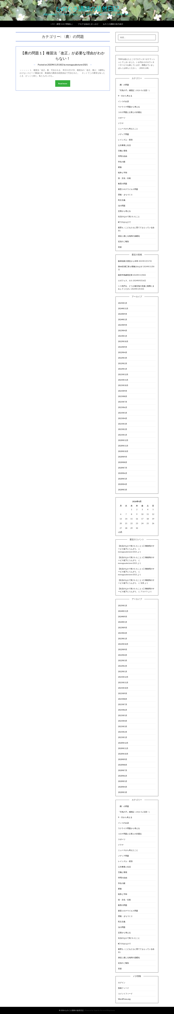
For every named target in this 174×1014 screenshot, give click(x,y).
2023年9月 (122, 325)
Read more (62, 83)
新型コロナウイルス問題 (128, 189)
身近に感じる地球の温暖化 (129, 236)
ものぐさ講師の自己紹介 (113, 24)
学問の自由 (122, 156)
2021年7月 (122, 402)
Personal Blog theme (107, 1010)
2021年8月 (122, 396)
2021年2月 (122, 429)
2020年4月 (122, 484)
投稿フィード (123, 988)
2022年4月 (122, 352)
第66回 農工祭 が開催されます (130, 266)
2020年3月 (122, 489)
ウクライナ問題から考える (129, 107)
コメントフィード (125, 993)
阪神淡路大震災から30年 (128, 261)
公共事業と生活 (124, 145)
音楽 (120, 247)
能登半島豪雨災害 (125, 275)
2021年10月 (123, 385)
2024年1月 (122, 319)
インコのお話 (123, 101)
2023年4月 (122, 330)
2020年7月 (122, 468)
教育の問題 (122, 183)
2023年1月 (122, 336)
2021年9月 (122, 391)
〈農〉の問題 (123, 85)
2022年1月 (122, 369)
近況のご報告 (123, 241)
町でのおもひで (124, 222)
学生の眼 (121, 162)
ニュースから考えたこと (128, 129)
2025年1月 (122, 303)
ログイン (121, 982)
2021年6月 (122, 407)
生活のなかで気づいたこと (129, 216)
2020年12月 (123, 440)
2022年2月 (122, 363)
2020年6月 (122, 473)
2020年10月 (123, 451)
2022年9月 (122, 347)
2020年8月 (122, 462)
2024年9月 (122, 314)
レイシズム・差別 (125, 140)
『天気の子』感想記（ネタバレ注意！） (134, 90)
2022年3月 (122, 358)
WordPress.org (124, 999)
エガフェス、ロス (125, 280)
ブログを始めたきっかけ (88, 24)
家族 (120, 167)
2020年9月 (122, 457)
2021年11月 (123, 380)
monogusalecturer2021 (77, 64)
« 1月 (120, 532)
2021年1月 (122, 435)
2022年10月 (123, 341)
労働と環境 (122, 151)
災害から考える (124, 211)
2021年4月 (122, 418)
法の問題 (121, 205)
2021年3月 (122, 424)
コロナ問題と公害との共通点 (130, 112)
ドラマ (120, 123)
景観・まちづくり (125, 194)
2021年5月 (122, 413)
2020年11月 (123, 446)
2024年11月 (123, 308)
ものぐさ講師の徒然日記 (87, 8)
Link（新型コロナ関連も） (62, 24)
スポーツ (121, 118)
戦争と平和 (122, 172)
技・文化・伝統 (124, 178)
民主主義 (121, 200)
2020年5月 (122, 479)
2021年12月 (123, 374)
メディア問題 (123, 134)
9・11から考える (125, 96)
